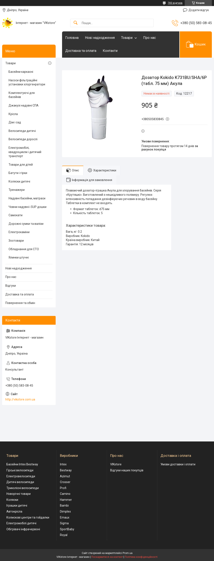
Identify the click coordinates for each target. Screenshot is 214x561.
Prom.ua (127, 553)
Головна (72, 38)
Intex (63, 464)
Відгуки (10, 285)
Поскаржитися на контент (107, 556)
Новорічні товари (18, 493)
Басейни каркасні (21, 71)
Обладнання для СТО (24, 249)
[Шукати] (76, 23)
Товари (126, 38)
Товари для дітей (21, 164)
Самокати (15, 215)
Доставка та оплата (80, 51)
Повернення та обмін (20, 303)
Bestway (66, 470)
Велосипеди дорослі (23, 139)
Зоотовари (16, 240)
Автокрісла (14, 511)
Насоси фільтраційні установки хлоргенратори (27, 82)
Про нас (149, 38)
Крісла (13, 114)
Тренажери (17, 189)
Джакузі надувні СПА (24, 105)
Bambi (64, 505)
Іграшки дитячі (16, 505)
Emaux (64, 517)
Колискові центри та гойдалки (27, 517)
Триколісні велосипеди (22, 488)
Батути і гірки (18, 173)
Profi (63, 488)
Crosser (65, 482)
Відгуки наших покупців (126, 470)
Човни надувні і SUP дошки (27, 207)
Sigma (64, 523)
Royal (63, 535)
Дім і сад (15, 122)
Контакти (110, 51)
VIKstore (116, 464)
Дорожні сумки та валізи (26, 223)
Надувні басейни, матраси (27, 198)
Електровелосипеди (20, 476)
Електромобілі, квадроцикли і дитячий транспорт (25, 152)
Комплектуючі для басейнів (22, 95)
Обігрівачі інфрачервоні (23, 529)
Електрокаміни (19, 232)
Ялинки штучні (19, 257)
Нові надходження (100, 38)
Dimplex (65, 511)
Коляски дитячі (19, 181)
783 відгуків (175, 2)
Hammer (66, 499)
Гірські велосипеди (19, 470)
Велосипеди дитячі (22, 131)
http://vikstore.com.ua (20, 399)
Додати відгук (199, 10)
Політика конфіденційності (141, 556)
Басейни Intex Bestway (22, 464)
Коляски (12, 499)
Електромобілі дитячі (21, 523)
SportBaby (67, 529)
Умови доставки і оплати (177, 464)
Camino (65, 493)
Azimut (65, 476)
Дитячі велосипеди (20, 482)
